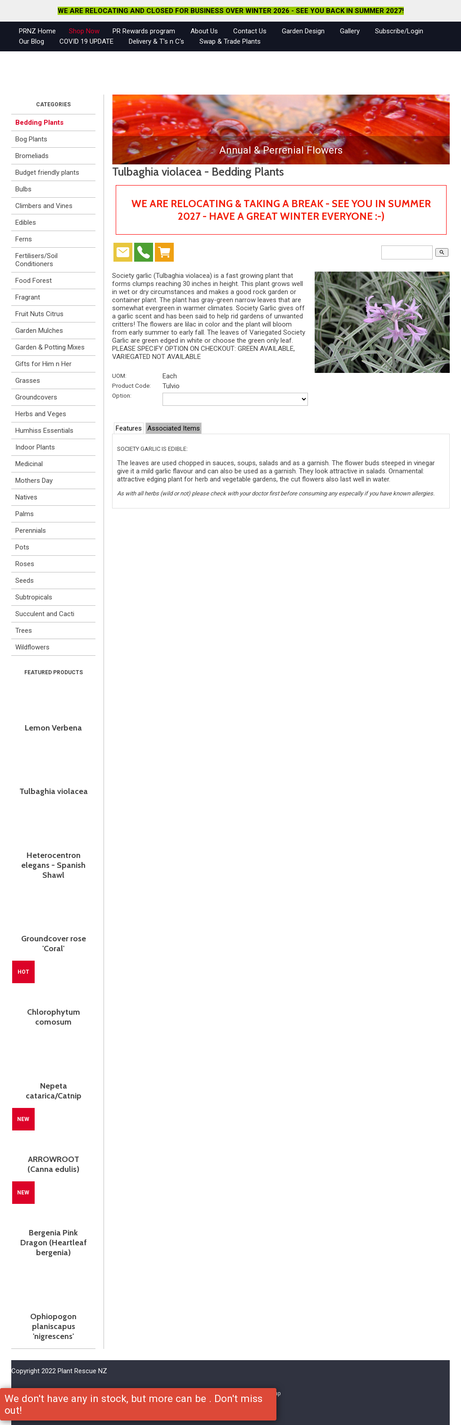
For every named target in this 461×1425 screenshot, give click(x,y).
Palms (24, 514)
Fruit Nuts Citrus (39, 314)
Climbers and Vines (43, 206)
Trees (23, 630)
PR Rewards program (144, 31)
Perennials (30, 530)
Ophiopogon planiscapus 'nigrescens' (53, 1326)
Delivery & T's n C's (156, 41)
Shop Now (84, 31)
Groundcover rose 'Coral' (53, 943)
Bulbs (23, 189)
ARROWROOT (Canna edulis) (53, 1164)
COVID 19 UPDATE (86, 41)
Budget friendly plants (47, 172)
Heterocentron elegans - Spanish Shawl (53, 865)
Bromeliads (32, 156)
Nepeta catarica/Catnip (53, 1091)
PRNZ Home (37, 31)
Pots (22, 547)
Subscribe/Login (399, 31)
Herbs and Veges (40, 414)
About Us (204, 31)
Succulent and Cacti (44, 614)
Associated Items (173, 428)
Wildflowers (32, 647)
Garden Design (303, 31)
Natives (26, 497)
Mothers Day (34, 481)
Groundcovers (36, 397)
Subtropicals (33, 597)
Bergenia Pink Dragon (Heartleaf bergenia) (53, 1242)
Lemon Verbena (53, 728)
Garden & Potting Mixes (50, 347)
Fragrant (27, 297)
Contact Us (250, 31)
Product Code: (131, 385)
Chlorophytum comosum (53, 1017)
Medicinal (29, 464)
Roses (24, 564)
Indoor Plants (35, 447)
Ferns (23, 239)
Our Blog (31, 41)
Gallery (350, 31)
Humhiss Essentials (44, 431)
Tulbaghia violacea (53, 791)
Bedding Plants (39, 122)
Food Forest (33, 281)
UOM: (119, 375)
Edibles (25, 222)
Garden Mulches (39, 331)
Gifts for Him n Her (43, 364)
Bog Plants (31, 139)
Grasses (27, 381)
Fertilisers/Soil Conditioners (36, 260)
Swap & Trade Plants (230, 41)
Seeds (24, 580)
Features (129, 428)
